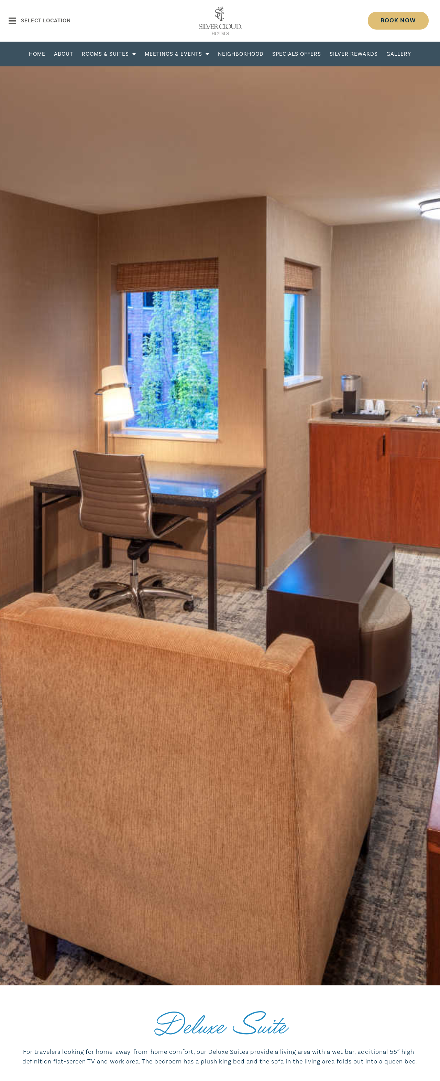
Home (37, 54)
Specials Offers (296, 54)
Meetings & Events (177, 54)
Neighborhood (241, 54)
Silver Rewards (354, 54)
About (63, 54)
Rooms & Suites (109, 54)
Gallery (398, 54)
